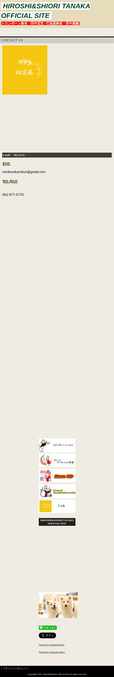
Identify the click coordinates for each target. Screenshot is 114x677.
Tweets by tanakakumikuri (52, 652)
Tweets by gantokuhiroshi (51, 645)
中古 (57, 491)
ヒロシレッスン (57, 446)
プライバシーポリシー (14, 668)
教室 (57, 461)
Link (57, 507)
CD (57, 476)
